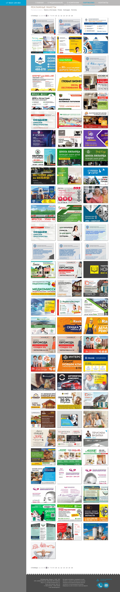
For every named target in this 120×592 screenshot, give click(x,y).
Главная (39, 3)
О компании (73, 3)
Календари (66, 10)
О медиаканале (55, 3)
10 (56, 15)
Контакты (103, 3)
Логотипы (74, 10)
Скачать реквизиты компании (106, 580)
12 (61, 15)
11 (59, 15)
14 (67, 15)
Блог (65, 4)
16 (72, 15)
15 (69, 15)
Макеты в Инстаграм (50, 10)
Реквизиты (78, 4)
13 (64, 15)
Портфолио (88, 3)
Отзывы (69, 4)
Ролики (60, 10)
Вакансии (73, 4)
